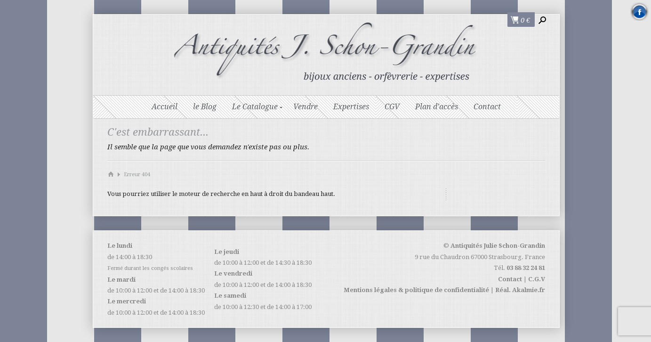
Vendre (305, 106)
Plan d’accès (436, 106)
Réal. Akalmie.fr (520, 289)
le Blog (205, 106)
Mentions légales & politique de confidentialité (416, 289)
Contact (487, 106)
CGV (392, 106)
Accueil (164, 106)
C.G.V (536, 279)
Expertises (351, 106)
